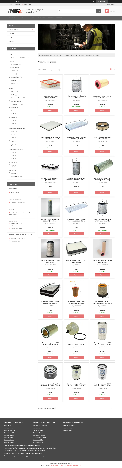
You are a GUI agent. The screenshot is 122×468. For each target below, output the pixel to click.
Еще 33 (13, 125)
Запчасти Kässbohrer (39, 437)
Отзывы (11, 41)
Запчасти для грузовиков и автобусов (65, 55)
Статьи (11, 33)
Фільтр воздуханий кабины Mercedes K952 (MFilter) (76, 220)
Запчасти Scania (9, 440)
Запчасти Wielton (38, 440)
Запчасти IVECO (9, 432)
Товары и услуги (47, 55)
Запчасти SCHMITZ (39, 442)
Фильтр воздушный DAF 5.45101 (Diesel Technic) (102, 343)
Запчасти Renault (9, 435)
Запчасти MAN (8, 428)
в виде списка (114, 69)
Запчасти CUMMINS (69, 425)
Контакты (41, 18)
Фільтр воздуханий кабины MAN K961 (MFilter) (76, 137)
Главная (12, 18)
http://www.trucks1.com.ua (18, 238)
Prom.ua (69, 463)
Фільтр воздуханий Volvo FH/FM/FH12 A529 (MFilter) (102, 220)
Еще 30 (13, 85)
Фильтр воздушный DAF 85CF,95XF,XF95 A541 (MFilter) (76, 179)
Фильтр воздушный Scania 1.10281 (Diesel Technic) (76, 384)
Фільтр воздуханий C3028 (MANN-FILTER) (50, 179)
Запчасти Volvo (8, 437)
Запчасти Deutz (67, 430)
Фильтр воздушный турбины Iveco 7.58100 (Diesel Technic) (50, 384)
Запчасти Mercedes (9, 430)
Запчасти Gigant (38, 432)
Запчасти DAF (8, 425)
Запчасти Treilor (38, 430)
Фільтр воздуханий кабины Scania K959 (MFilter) (50, 302)
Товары (21, 18)
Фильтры (81, 55)
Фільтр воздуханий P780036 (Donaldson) (102, 261)
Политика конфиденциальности (72, 465)
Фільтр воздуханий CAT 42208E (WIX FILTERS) (50, 343)
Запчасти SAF (37, 428)
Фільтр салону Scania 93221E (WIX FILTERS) (76, 261)
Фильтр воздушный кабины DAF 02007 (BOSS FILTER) (50, 137)
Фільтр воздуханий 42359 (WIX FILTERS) (102, 137)
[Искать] (98, 11)
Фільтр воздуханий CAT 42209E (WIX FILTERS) (102, 179)
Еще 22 (13, 146)
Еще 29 (13, 166)
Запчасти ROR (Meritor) (40, 425)
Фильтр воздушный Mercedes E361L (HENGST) (102, 302)
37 (112, 408)
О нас (32, 18)
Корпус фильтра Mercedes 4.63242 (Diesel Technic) (76, 343)
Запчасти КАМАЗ (9, 442)
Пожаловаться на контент (56, 465)
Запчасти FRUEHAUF (39, 435)
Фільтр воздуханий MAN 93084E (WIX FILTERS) (76, 302)
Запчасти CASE (67, 428)
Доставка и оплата (55, 18)
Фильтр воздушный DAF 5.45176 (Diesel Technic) (102, 384)
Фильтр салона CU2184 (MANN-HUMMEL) (50, 96)
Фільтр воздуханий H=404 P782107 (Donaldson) (50, 220)
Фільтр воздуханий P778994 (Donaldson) (50, 261)
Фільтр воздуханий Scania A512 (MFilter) (76, 96)
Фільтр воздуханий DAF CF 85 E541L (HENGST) (102, 96)
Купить (50, 110)
